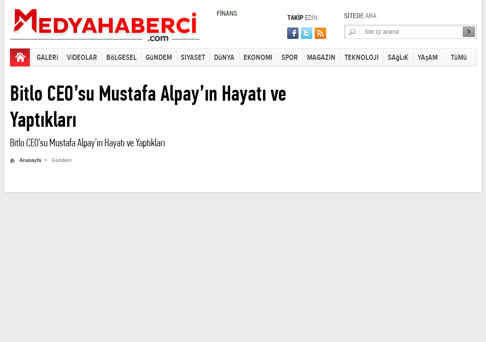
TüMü (459, 57)
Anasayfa (30, 160)
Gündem (62, 160)
